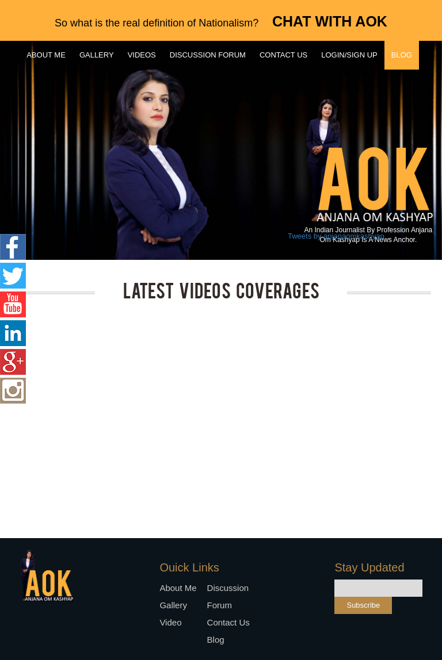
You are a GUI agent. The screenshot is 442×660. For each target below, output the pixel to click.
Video (170, 622)
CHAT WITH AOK (329, 21)
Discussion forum (208, 55)
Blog (401, 55)
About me (46, 55)
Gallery (96, 55)
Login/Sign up (349, 55)
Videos (142, 55)
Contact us (283, 55)
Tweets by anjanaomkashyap (336, 236)
